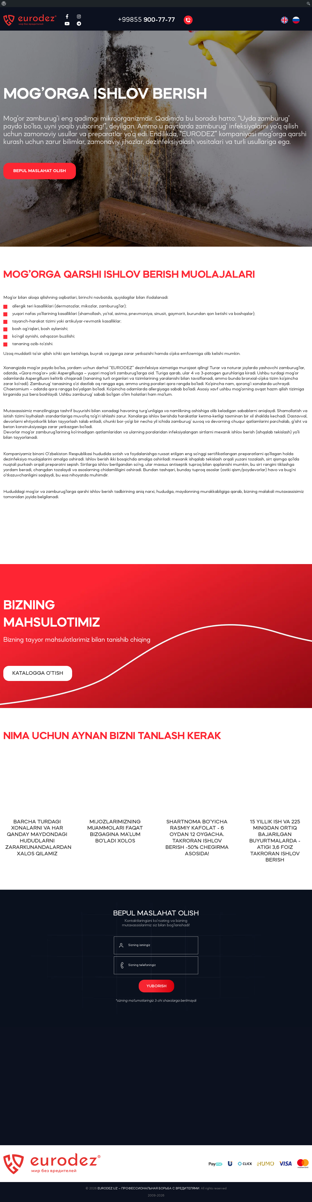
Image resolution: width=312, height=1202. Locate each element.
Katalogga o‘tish (37, 673)
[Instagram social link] (79, 16)
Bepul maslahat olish (39, 171)
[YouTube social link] (67, 23)
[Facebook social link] (67, 16)
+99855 (146, 20)
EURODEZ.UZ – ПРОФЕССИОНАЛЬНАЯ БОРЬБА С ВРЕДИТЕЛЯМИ (148, 1188)
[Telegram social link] (79, 23)
